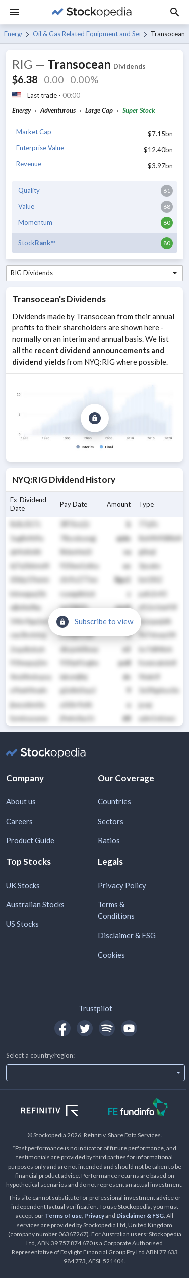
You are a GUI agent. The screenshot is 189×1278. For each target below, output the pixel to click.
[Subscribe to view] (95, 418)
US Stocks (22, 923)
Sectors (110, 821)
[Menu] (14, 12)
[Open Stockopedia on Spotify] (107, 1028)
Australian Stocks (35, 904)
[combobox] (94, 273)
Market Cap (33, 132)
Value (26, 206)
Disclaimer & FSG (127, 935)
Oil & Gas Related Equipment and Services (86, 34)
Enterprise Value (40, 148)
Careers (19, 821)
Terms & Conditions (116, 910)
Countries (114, 801)
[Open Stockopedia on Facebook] (62, 1028)
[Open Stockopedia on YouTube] (129, 1028)
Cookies (111, 954)
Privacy (94, 1215)
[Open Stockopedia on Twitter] (85, 1028)
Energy (13, 34)
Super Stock (138, 110)
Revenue (28, 164)
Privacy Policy (122, 885)
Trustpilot (95, 1008)
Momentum (35, 222)
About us (21, 801)
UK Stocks (23, 885)
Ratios (109, 840)
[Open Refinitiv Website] (60, 1112)
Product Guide (30, 840)
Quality (29, 190)
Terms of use (63, 1215)
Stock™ (36, 243)
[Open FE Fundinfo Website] (138, 1108)
